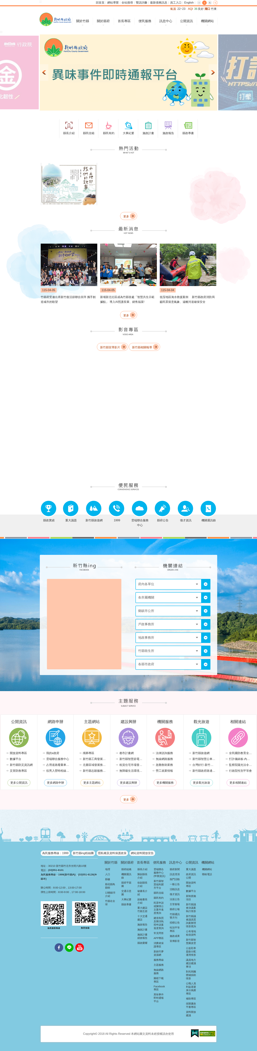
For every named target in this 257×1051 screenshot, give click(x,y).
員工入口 (176, 2)
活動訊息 (175, 889)
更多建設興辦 (128, 782)
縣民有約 (159, 897)
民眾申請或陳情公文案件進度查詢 (159, 907)
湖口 (207, 8)
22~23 (181, 8)
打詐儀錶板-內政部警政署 (241, 758)
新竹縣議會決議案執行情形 (191, 908)
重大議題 (191, 869)
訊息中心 (165, 21)
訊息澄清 (175, 874)
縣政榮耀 (142, 942)
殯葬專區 (88, 753)
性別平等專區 (175, 929)
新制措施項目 (191, 898)
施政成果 (175, 936)
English (189, 2)
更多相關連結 (238, 782)
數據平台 (15, 758)
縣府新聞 (175, 869)
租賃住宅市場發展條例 (131, 764)
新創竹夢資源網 (159, 953)
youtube (79, 943)
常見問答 (159, 933)
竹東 (214, 8)
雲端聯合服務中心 (57, 758)
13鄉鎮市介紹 (110, 894)
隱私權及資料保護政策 (112, 853)
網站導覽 (113, 2)
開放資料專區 (18, 753)
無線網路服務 (164, 758)
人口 (107, 874)
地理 (107, 869)
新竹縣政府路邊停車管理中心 (204, 770)
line (69, 943)
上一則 (44, 72)
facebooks (59, 943)
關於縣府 (103, 21)
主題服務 (159, 964)
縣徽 (107, 879)
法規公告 (175, 899)
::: (40, 1)
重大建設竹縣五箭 (142, 909)
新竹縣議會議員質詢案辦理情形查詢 (191, 921)
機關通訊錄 (126, 876)
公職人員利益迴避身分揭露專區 (191, 988)
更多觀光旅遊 (201, 782)
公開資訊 (186, 21)
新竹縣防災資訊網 (21, 764)
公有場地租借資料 (191, 933)
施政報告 (142, 924)
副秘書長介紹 (142, 901)
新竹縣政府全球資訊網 (55, 19)
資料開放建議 (191, 1014)
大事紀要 (126, 899)
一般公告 (175, 884)
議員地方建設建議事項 (191, 963)
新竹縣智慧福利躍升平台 (159, 884)
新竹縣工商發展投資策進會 (95, 758)
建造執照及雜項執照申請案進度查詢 (159, 923)
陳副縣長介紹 (142, 876)
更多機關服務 (165, 782)
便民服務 (144, 21)
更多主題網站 (91, 782)
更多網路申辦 (55, 782)
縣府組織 (126, 869)
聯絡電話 (207, 874)
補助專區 (191, 998)
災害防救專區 (18, 770)
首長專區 (124, 21)
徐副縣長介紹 (142, 884)
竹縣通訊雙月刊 (175, 916)
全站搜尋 (127, 2)
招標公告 (175, 922)
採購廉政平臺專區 (191, 1005)
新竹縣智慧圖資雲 (191, 941)
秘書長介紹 (142, 893)
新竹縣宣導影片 (110, 347)
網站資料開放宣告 (142, 853)
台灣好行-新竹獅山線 (204, 764)
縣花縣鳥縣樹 (110, 886)
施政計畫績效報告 (142, 936)
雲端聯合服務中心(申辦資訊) (159, 872)
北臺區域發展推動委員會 (95, 764)
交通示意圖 (126, 893)
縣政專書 (126, 904)
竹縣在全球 (110, 903)
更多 (126, 216)
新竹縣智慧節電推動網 (131, 758)
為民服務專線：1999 (55, 853)
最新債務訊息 (158, 2)
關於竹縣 (82, 21)
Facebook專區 (159, 988)
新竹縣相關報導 (142, 347)
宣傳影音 (175, 941)
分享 (215, 3)
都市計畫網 (126, 753)
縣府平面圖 (126, 884)
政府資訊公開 (191, 876)
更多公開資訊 (18, 782)
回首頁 (100, 2)
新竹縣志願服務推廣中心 (95, 770)
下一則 (213, 72)
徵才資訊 (175, 894)
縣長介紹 (142, 869)
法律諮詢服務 (164, 753)
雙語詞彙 (141, 2)
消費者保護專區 (159, 945)
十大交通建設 (142, 918)
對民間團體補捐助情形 (191, 975)
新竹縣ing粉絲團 (83, 853)
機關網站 (207, 21)
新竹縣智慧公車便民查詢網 (204, 758)
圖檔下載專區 (159, 980)
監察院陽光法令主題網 (241, 764)
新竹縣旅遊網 (201, 753)
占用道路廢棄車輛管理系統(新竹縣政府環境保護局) (58, 764)
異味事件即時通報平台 (159, 998)
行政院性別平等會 (240, 770)
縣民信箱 (159, 892)
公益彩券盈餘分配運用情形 (191, 951)
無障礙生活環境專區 (131, 770)
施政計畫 (142, 929)
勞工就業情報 (164, 770)
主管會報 (175, 904)
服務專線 (159, 959)
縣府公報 (175, 909)
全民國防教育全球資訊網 (241, 753)
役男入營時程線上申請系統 (58, 770)
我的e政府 (52, 753)
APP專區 (159, 938)
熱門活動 (175, 879)
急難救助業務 (164, 764)
